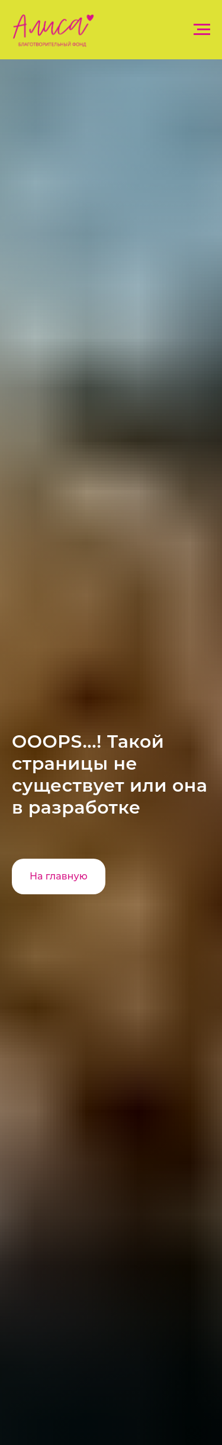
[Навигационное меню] (202, 30)
